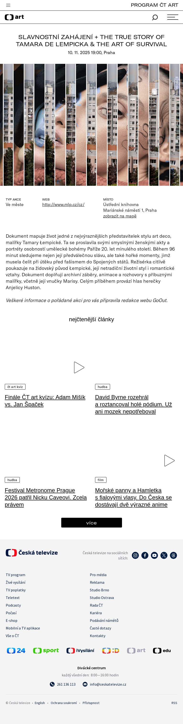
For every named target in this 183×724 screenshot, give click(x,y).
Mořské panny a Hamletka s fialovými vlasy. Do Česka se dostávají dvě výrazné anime (133, 497)
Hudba (102, 387)
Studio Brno (99, 590)
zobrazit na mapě (120, 215)
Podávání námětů (104, 620)
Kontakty (97, 635)
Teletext (13, 597)
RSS (174, 703)
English (40, 703)
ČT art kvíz (15, 387)
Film (101, 480)
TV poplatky (15, 590)
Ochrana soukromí (64, 703)
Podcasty (13, 605)
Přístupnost (91, 703)
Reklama (97, 582)
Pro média (98, 574)
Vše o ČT (12, 635)
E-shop (11, 620)
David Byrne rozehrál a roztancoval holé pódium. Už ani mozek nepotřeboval (133, 404)
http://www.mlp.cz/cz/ (63, 204)
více (91, 523)
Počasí (11, 612)
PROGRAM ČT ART (154, 5)
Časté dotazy (100, 628)
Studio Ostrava (102, 597)
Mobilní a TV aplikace (23, 628)
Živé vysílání (15, 582)
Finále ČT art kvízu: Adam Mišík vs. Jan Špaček (45, 400)
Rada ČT (96, 605)
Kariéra (96, 612)
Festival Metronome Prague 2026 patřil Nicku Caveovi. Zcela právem (46, 497)
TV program (15, 574)
